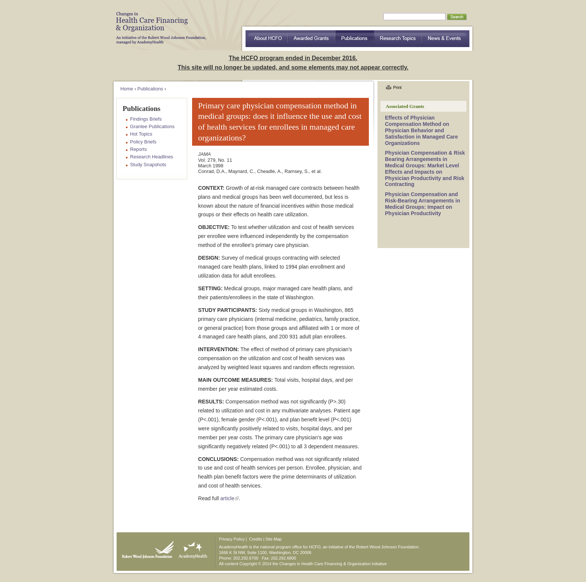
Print (397, 87)
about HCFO (267, 38)
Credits (255, 539)
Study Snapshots (148, 164)
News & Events (445, 38)
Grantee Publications (152, 126)
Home (126, 89)
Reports (138, 149)
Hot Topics (141, 134)
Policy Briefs (143, 142)
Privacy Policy (231, 539)
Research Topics (398, 38)
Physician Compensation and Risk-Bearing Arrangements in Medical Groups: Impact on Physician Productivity (422, 203)
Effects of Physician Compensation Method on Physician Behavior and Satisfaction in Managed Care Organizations (421, 130)
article (227, 498)
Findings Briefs (146, 119)
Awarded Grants (312, 38)
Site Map (273, 539)
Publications (355, 38)
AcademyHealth (191, 548)
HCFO (158, 22)
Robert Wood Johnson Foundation (146, 548)
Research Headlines (151, 157)
